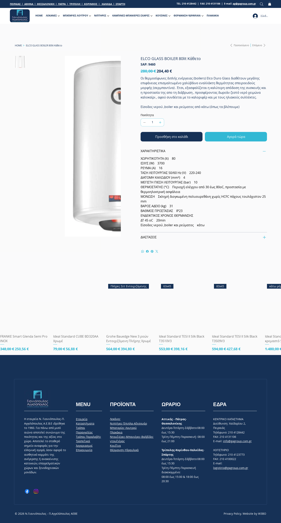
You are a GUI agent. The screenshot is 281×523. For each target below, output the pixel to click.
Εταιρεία (81, 419)
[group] (140, 317)
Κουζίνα (115, 446)
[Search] (261, 4)
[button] (269, 4)
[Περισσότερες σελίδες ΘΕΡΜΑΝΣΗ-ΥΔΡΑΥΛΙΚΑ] (202, 16)
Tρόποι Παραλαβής (88, 437)
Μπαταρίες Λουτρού (123, 428)
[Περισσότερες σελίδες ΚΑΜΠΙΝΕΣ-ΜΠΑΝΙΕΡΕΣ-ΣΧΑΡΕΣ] (151, 16)
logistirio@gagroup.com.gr (230, 468)
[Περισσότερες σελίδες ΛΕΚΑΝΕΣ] (59, 16)
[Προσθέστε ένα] (160, 122)
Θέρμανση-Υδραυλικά (124, 450)
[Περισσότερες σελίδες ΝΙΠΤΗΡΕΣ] (108, 16)
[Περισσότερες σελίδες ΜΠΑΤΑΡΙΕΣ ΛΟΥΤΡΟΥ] (90, 16)
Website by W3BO (254, 513)
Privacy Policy (232, 513)
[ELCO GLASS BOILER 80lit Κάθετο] (44, 45)
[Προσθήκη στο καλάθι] (172, 136)
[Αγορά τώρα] (236, 136)
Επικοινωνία (84, 450)
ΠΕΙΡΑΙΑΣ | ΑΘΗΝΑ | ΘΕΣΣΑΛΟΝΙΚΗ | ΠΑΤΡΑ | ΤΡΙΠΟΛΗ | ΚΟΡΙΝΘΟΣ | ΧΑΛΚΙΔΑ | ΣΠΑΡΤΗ (67, 4)
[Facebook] (147, 251)
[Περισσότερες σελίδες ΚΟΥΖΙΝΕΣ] (169, 16)
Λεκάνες (115, 419)
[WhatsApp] (143, 251)
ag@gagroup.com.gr (244, 3)
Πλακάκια (116, 432)
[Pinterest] (152, 251)
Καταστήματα (85, 423)
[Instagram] (36, 491)
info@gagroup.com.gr (237, 441)
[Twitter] (157, 251)
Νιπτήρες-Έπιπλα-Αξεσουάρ (128, 423)
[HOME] (18, 45)
